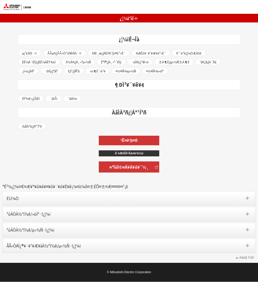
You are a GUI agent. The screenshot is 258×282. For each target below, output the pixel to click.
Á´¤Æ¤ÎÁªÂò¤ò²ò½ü (129, 153)
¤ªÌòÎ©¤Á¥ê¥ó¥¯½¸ (129, 167)
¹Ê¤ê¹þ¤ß (129, 140)
